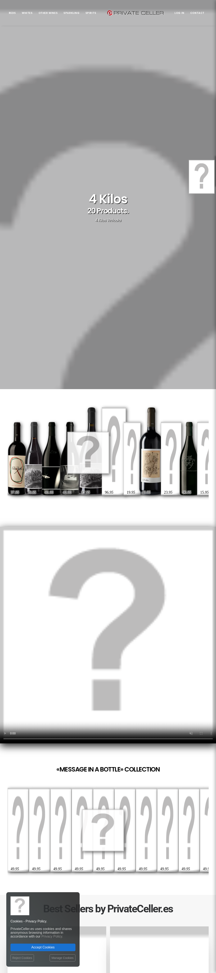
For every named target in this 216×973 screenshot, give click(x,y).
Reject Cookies (22, 958)
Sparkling (71, 13)
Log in (179, 13)
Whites (27, 13)
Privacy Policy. (52, 936)
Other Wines (48, 13)
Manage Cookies (63, 958)
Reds (12, 13)
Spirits (90, 13)
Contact (197, 13)
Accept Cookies (42, 947)
